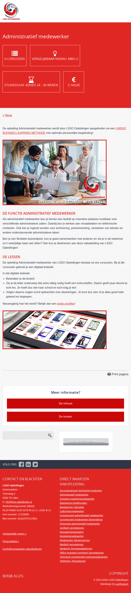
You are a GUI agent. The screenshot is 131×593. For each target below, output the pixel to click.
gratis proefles (66, 303)
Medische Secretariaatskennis (76, 548)
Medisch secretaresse (71, 544)
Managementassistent (72, 532)
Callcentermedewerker (72, 511)
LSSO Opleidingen (11, 11)
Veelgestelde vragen (86, 441)
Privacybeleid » (11, 541)
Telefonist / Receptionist (72, 561)
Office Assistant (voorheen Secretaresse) (82, 552)
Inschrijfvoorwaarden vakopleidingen (22, 549)
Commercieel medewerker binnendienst (81, 519)
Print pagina (120, 374)
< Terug (7, 115)
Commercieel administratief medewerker (81, 515)
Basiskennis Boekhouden (73, 503)
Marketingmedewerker (72, 536)
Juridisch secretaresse (72, 528)
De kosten (65, 416)
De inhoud (65, 403)
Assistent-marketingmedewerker (77, 499)
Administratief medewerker (74, 494)
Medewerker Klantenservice (75, 540)
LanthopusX (121, 584)
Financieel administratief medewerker (80, 523)
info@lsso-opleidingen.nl (19, 502)
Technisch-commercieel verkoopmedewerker (84, 557)
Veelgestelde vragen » (15, 533)
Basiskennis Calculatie (72, 507)
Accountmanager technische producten (81, 490)
